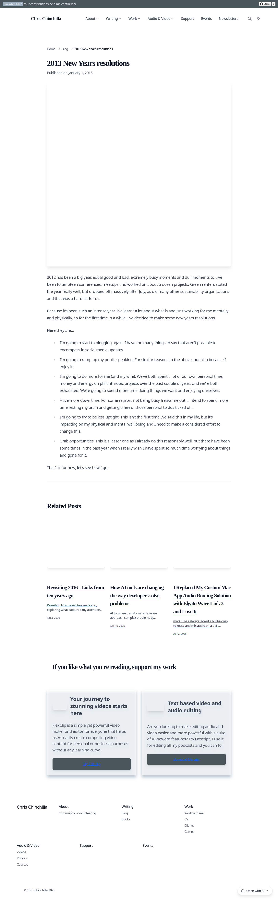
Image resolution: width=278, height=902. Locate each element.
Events (206, 18)
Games (189, 850)
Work (135, 18)
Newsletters (228, 18)
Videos (21, 870)
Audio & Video (161, 18)
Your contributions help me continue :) (49, 4)
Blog (65, 49)
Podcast (22, 877)
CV (186, 838)
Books (126, 838)
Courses (22, 883)
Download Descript (186, 781)
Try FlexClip (91, 783)
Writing (114, 18)
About (92, 18)
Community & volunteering (77, 831)
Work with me (194, 831)
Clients (189, 844)
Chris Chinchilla (32, 825)
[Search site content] (249, 18)
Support (187, 18)
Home (51, 49)
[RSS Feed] (258, 18)
